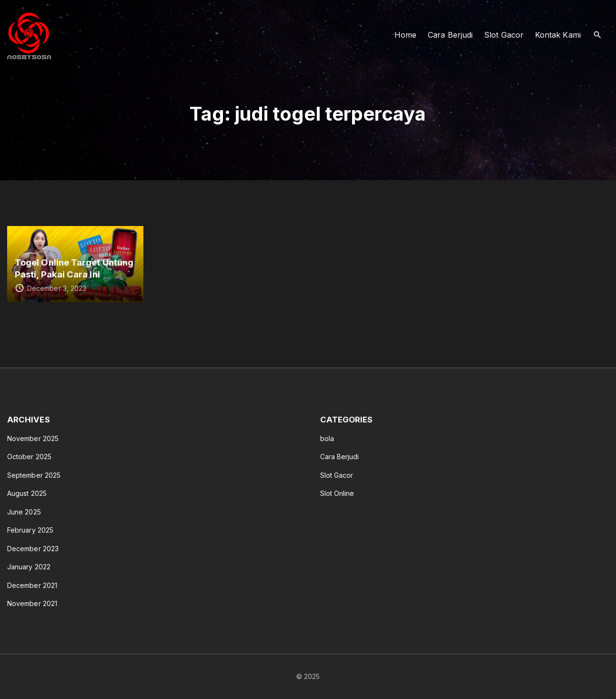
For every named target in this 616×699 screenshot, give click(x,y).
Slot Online (337, 493)
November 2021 (32, 603)
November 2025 (33, 438)
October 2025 (29, 456)
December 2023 (33, 549)
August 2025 (27, 493)
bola (327, 438)
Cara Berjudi (339, 456)
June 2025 (24, 512)
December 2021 (32, 585)
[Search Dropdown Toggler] (597, 35)
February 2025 (30, 530)
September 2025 (34, 475)
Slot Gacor (336, 475)
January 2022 (28, 567)
